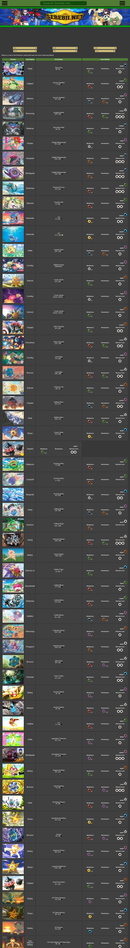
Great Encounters (59, 882)
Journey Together (59, 82)
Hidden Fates (58, 569)
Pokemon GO (59, 387)
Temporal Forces (59, 187)
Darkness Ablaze (59, 539)
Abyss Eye (58, 68)
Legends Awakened (59, 866)
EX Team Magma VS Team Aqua (59, 942)
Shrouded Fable (58, 127)
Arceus (58, 834)
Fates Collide (58, 676)
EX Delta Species (59, 912)
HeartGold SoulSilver (59, 818)
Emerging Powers (59, 802)
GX (30, 571)
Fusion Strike (58, 432)
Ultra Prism (59, 661)
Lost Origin (58, 357)
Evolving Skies (59, 463)
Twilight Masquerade (59, 142)
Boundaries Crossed (59, 754)
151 (59, 217)
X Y (59, 723)
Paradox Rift (59, 202)
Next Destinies (59, 786)
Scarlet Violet (58, 250)
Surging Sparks (58, 112)
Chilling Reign (59, 509)
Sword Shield (59, 554)
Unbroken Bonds (59, 630)
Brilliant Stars (58, 402)
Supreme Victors (59, 850)
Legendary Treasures (58, 738)
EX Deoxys (59, 927)
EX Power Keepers (58, 898)
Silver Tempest (59, 326)
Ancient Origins (58, 692)
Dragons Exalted (59, 770)
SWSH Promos (58, 265)
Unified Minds (59, 585)
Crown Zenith (58, 280)
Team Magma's (30, 943)
